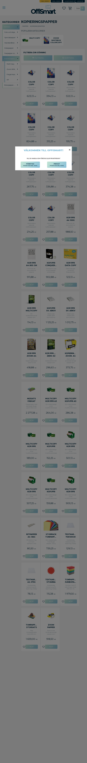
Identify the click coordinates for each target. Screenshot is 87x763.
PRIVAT (57, 165)
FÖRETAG (30, 165)
